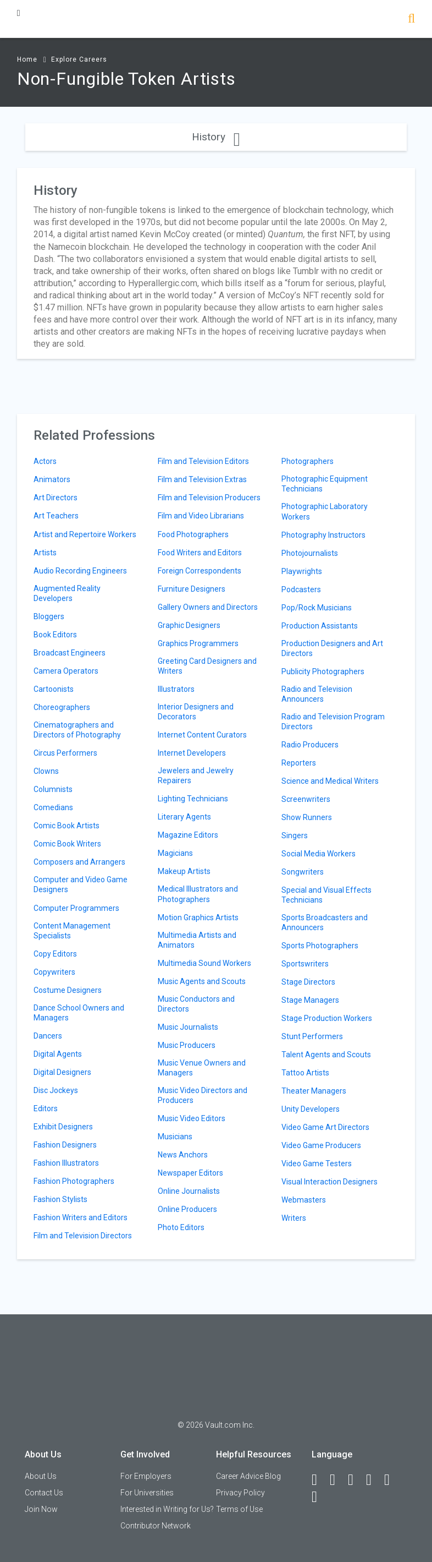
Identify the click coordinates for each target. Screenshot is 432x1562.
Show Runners (306, 817)
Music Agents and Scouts (202, 981)
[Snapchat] (319, 1497)
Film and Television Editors (203, 461)
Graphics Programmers (198, 643)
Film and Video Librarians (201, 515)
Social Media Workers (318, 853)
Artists (45, 552)
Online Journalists (189, 1191)
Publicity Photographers (322, 671)
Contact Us (44, 1492)
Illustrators (176, 689)
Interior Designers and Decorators (196, 711)
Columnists (53, 789)
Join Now (41, 1509)
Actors (45, 461)
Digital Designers (62, 1072)
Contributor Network (155, 1525)
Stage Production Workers (326, 1018)
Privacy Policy (240, 1492)
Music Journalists (188, 1027)
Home (27, 59)
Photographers (307, 461)
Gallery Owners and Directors (208, 607)
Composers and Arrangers (79, 862)
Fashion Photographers (74, 1181)
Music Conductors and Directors (196, 1004)
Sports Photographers (319, 945)
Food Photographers (193, 534)
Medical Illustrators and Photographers (198, 893)
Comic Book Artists (66, 825)
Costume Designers (68, 990)
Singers (294, 835)
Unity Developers (310, 1109)
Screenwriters (305, 799)
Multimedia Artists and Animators (197, 940)
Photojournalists (309, 553)
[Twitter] (355, 1480)
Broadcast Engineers (70, 652)
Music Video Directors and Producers (202, 1095)
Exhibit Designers (63, 1126)
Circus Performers (65, 753)
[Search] (411, 19)
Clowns (46, 771)
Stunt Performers (312, 1036)
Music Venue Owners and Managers (202, 1067)
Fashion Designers (65, 1144)
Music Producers (186, 1045)
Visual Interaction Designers (329, 1181)
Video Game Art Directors (325, 1127)
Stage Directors (308, 981)
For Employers (145, 1476)
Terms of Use (239, 1509)
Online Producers (187, 1209)
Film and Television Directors (83, 1235)
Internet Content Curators (202, 734)
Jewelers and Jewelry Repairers (196, 775)
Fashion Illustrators (66, 1163)
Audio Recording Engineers (80, 570)
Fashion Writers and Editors (81, 1217)
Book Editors (55, 634)
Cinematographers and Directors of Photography (77, 729)
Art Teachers (56, 515)
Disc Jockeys (56, 1090)
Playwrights (301, 571)
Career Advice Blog (248, 1476)
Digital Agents (58, 1054)
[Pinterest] (392, 1480)
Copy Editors (55, 953)
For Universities (147, 1492)
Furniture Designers (191, 589)
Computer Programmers (76, 908)
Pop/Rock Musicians (316, 607)
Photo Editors (181, 1227)
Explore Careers (79, 59)
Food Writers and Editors (200, 552)
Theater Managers (313, 1090)
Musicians (175, 1136)
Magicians (175, 853)
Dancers (48, 1035)
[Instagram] (373, 1480)
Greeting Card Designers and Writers (207, 666)
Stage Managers (310, 1000)
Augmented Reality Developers (67, 593)
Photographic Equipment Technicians (324, 483)
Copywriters (54, 972)
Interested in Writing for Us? (167, 1509)
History (216, 136)
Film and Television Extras (202, 479)
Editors (46, 1108)
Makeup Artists (184, 871)
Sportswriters (305, 963)
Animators (52, 479)
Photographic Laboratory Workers (324, 511)
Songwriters (302, 871)
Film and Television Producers (209, 497)
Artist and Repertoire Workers (85, 534)
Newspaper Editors (190, 1172)
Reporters (298, 762)
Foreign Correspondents (199, 570)
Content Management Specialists (72, 930)
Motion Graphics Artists (198, 917)
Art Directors (55, 497)
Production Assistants (319, 625)
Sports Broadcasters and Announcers (324, 922)
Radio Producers (310, 744)
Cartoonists (54, 689)
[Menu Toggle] (18, 13)
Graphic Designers (189, 625)
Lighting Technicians (193, 798)
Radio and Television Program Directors (333, 721)
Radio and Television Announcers (316, 694)
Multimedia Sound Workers (204, 963)
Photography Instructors (323, 535)
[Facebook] (319, 1480)
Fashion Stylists (60, 1199)
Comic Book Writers (67, 843)
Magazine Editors (188, 835)
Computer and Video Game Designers (81, 884)
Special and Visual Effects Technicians (326, 895)
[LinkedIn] (337, 1480)
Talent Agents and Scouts (326, 1054)
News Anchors (183, 1154)
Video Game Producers (321, 1145)
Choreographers (62, 707)
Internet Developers (192, 753)
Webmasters (303, 1199)
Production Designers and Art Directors (332, 648)
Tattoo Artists (305, 1072)
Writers (293, 1218)
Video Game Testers (316, 1163)
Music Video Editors (191, 1118)
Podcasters (301, 589)
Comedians (53, 807)
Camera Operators (66, 671)
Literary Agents (184, 816)
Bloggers (49, 616)
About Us (41, 1476)
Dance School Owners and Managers (79, 1012)
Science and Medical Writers (330, 781)
